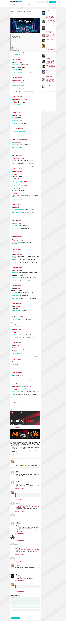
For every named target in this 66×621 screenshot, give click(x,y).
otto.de (22, 311)
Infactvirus (17, 574)
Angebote (20, 4)
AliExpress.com (29, 145)
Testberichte (15, 4)
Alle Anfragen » (54, 110)
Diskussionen (48, 93)
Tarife (29, 4)
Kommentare (53, 93)
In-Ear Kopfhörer (44, 95)
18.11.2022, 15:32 (17, 472)
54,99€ (19, 188)
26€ (22, 179)
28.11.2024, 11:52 (17, 544)
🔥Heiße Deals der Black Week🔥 (16, 37)
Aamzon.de (22, 129)
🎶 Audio (13, 40)
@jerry (17, 567)
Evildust (16, 535)
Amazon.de (19, 56)
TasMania (17, 471)
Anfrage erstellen (44, 110)
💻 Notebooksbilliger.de (15, 50)
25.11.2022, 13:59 (17, 482)
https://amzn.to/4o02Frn (19, 577)
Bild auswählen (14, 613)
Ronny (16, 459)
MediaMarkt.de (19, 96)
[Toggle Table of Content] (38, 35)
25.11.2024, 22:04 (18, 523)
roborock (14, 409)
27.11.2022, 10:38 (17, 503)
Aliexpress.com (31, 90)
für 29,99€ (22, 184)
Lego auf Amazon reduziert (16, 407)
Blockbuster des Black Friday (16, 401)
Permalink (17, 488)
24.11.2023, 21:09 (17, 515)
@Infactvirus (18, 585)
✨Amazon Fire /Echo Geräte (16, 38)
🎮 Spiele (13, 45)
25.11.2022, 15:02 (17, 492)
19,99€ (25, 181)
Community (35, 4)
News (11, 4)
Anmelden (52, 1)
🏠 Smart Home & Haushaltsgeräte (16, 39)
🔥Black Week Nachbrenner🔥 (15, 36)
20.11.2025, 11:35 (17, 558)
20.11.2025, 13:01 (17, 575)
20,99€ (25, 182)
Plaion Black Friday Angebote (16, 402)
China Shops (25, 4)
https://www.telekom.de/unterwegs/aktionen (22, 547)
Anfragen (44, 93)
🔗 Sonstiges (14, 46)
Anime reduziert (14, 404)
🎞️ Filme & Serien (14, 47)
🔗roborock (13, 49)
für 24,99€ (17, 178)
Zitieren (22, 488)
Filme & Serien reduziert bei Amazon (18, 399)
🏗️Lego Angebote (14, 48)
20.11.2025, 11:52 (17, 565)
